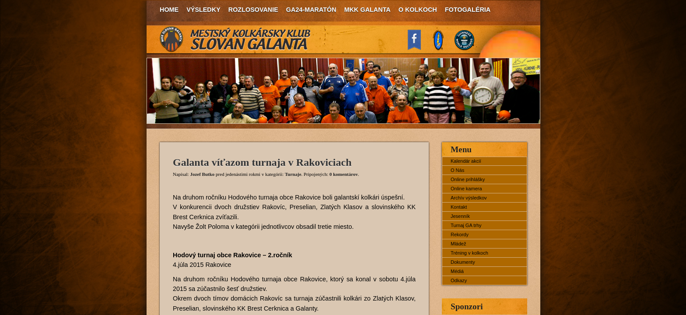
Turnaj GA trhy (466, 225)
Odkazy (459, 280)
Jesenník (460, 216)
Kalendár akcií (466, 161)
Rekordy (460, 234)
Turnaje (293, 174)
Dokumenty (463, 262)
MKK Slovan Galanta (235, 39)
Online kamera (466, 188)
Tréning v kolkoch (469, 253)
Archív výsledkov (469, 197)
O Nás (457, 170)
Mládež (458, 243)
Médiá (457, 271)
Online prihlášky (468, 179)
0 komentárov (343, 174)
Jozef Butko (202, 174)
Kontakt (459, 207)
